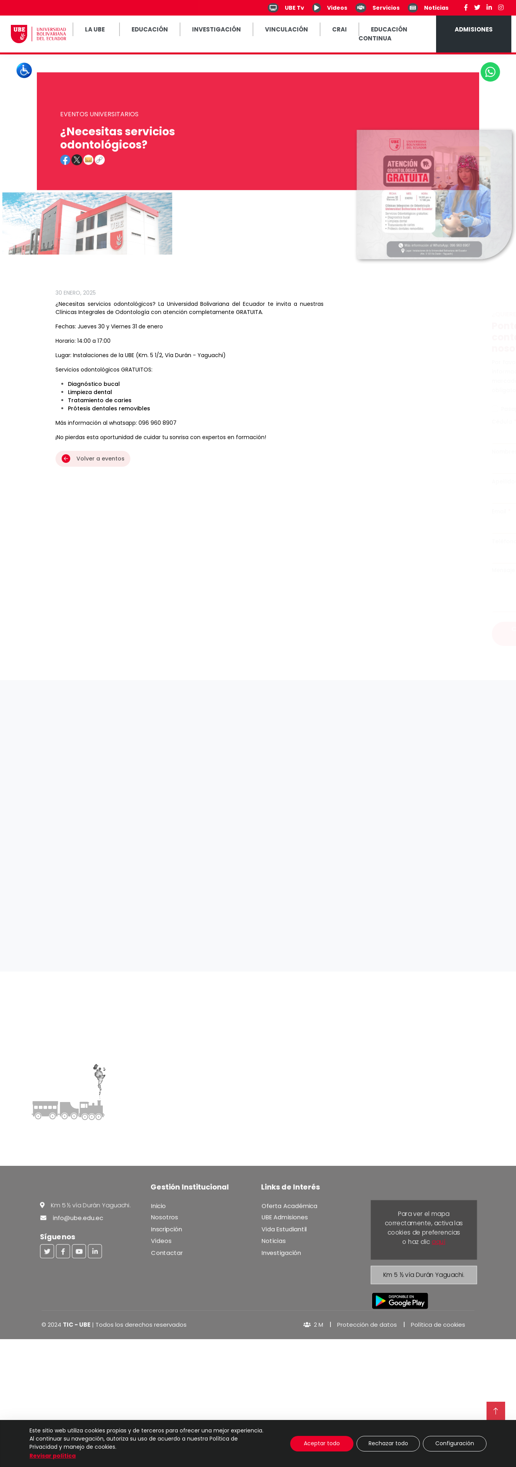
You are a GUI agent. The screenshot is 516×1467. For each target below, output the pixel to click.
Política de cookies (438, 1324)
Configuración (454, 1443)
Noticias (275, 1241)
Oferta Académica (290, 1208)
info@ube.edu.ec (73, 1219)
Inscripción (168, 1230)
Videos (163, 1241)
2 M (313, 1324)
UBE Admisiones (286, 1219)
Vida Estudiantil (285, 1230)
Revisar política (52, 1456)
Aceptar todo (322, 1443)
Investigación (282, 1253)
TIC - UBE (76, 1324)
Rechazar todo (388, 1443)
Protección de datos (367, 1324)
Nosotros (166, 1219)
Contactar (168, 1253)
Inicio (160, 1208)
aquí (438, 1241)
